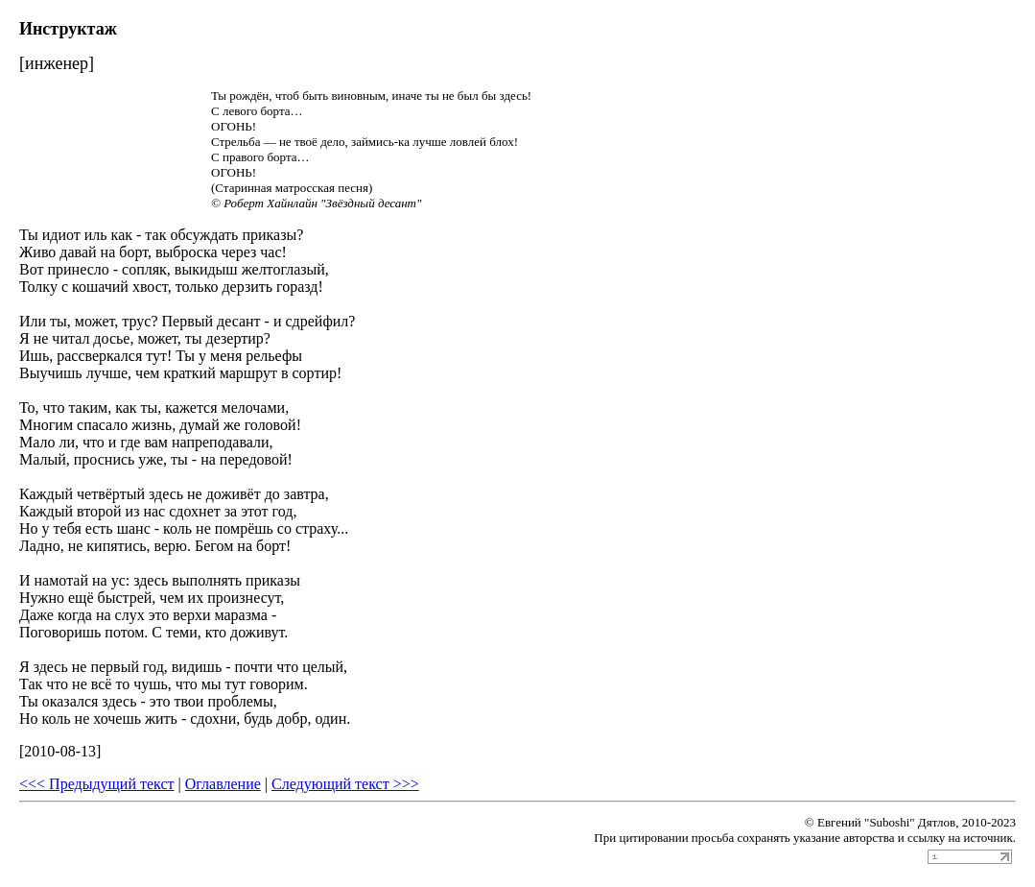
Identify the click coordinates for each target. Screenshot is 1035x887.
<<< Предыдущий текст (97, 784)
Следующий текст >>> (345, 784)
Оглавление (223, 784)
